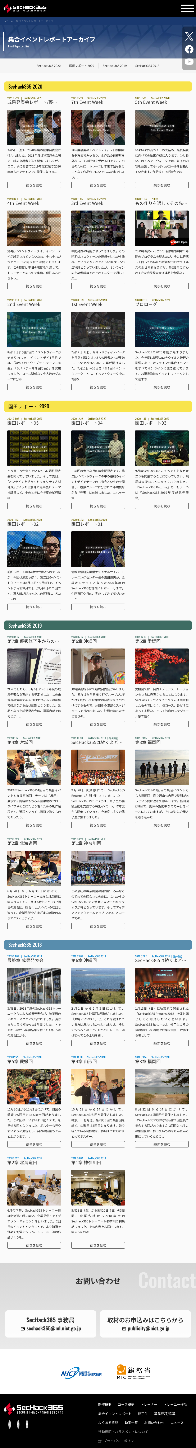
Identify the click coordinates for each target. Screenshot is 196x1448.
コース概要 (126, 1404)
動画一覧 (131, 1422)
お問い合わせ (154, 1422)
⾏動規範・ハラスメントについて (123, 1431)
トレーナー (149, 1404)
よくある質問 (108, 1422)
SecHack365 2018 (147, 65)
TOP (5, 20)
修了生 (143, 1413)
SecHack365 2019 (115, 65)
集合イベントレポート (115, 1413)
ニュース (177, 1422)
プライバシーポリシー (120, 1440)
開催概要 (104, 1404)
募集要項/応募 (165, 1413)
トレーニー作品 (175, 1404)
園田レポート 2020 (81, 65)
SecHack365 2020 (49, 65)
